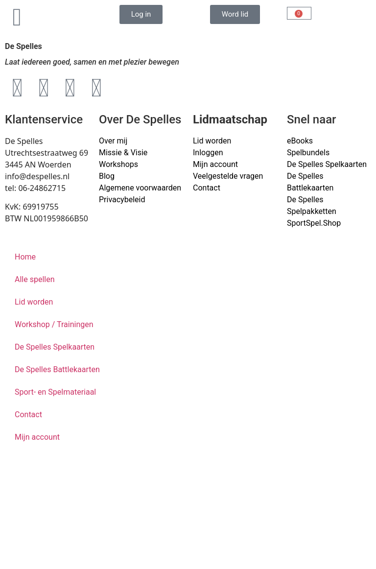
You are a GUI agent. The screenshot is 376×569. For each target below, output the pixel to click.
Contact (206, 187)
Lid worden (212, 140)
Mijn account (215, 164)
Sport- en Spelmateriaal (55, 392)
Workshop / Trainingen (54, 324)
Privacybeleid (122, 199)
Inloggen (208, 152)
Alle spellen (35, 279)
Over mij (113, 140)
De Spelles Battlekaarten (57, 369)
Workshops (118, 164)
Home (25, 256)
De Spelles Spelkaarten (54, 347)
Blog (107, 176)
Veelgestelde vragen (228, 176)
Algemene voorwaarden (140, 187)
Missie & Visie (123, 152)
